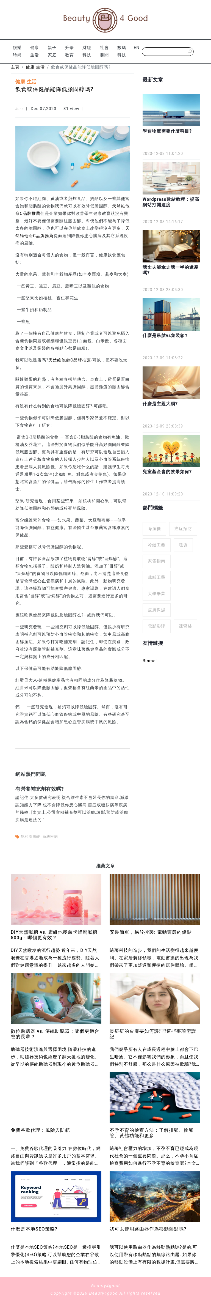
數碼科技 (121, 51)
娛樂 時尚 (17, 51)
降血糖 (154, 528)
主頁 (15, 67)
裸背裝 (185, 626)
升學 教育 (69, 51)
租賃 (183, 544)
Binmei (150, 660)
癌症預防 (183, 528)
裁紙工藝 (156, 577)
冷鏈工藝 (156, 544)
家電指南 (156, 561)
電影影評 (156, 626)
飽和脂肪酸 (31, 836)
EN (137, 47)
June (19, 109)
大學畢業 (156, 593)
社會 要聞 (104, 51)
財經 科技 (86, 51)
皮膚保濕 (156, 609)
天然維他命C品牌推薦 (69, 360)
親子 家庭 (52, 51)
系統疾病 (51, 836)
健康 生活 (34, 51)
